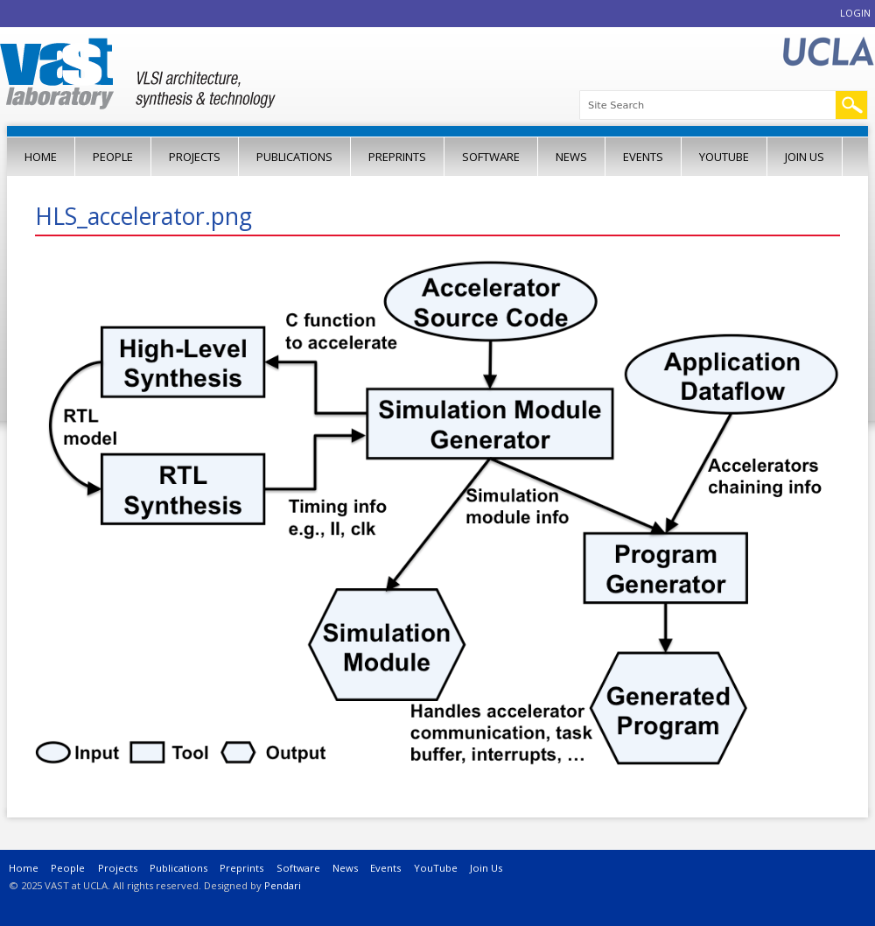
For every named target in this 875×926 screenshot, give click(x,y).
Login (855, 12)
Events (643, 157)
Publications (294, 157)
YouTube (724, 157)
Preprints (397, 157)
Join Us (804, 157)
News (571, 157)
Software (491, 157)
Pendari (282, 885)
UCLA (827, 52)
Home (40, 157)
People (113, 157)
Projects (194, 157)
